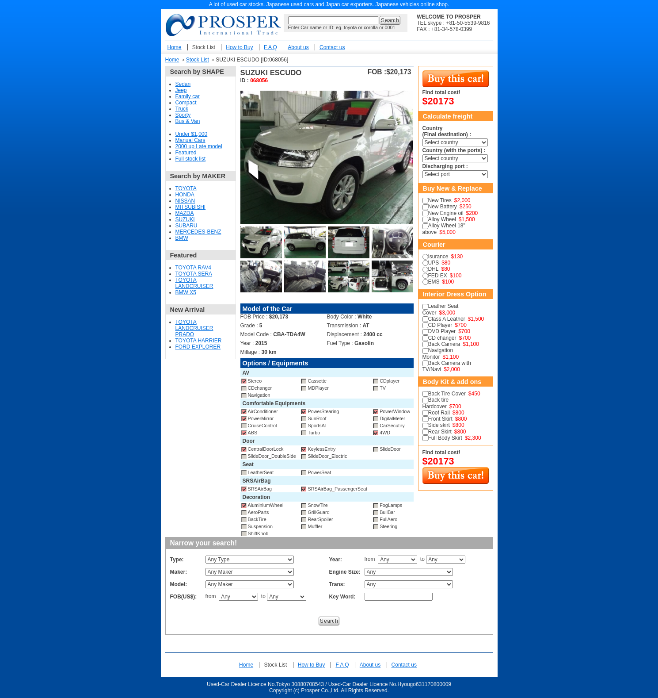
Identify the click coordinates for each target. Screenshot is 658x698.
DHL (433, 269)
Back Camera (444, 344)
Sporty (183, 115)
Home (174, 47)
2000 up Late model (198, 146)
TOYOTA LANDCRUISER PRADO (194, 328)
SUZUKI (185, 219)
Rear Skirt (440, 432)
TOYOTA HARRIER (198, 340)
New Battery (442, 206)
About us (298, 47)
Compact (186, 103)
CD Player (440, 325)
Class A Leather (446, 319)
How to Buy (239, 47)
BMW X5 (185, 292)
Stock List (203, 47)
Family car (187, 96)
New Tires (440, 200)
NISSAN (185, 201)
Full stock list (190, 159)
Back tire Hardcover (435, 403)
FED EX (437, 275)
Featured (186, 153)
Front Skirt (440, 419)
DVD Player (442, 331)
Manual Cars (190, 140)
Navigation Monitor (437, 353)
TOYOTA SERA (194, 274)
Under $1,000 (191, 134)
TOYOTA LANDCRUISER (194, 283)
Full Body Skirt (445, 438)
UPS (433, 263)
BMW (181, 238)
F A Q (270, 47)
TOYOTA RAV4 (193, 268)
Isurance (438, 256)
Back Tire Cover (447, 394)
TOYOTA (186, 188)
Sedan (183, 84)
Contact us (332, 47)
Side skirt (439, 425)
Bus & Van (187, 121)
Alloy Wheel (442, 219)
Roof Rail (439, 413)
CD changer (442, 338)
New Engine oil (446, 213)
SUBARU (186, 225)
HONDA (184, 195)
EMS (434, 282)
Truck (182, 109)
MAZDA (184, 213)
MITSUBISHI (190, 207)
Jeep (181, 90)
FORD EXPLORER (198, 347)
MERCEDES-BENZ (198, 232)
